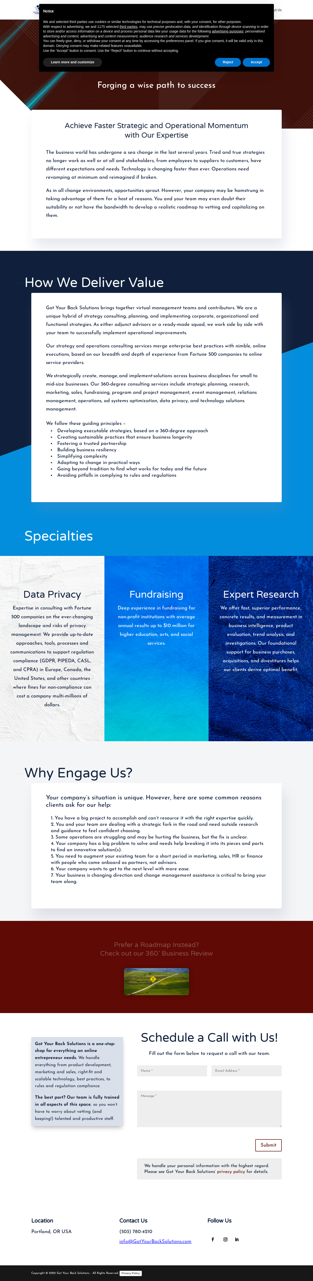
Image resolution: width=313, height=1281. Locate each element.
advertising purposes (227, 31)
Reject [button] (228, 62)
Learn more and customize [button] (72, 62)
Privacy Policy (131, 1273)
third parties (128, 27)
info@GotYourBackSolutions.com (155, 1241)
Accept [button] (256, 62)
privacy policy (231, 1172)
